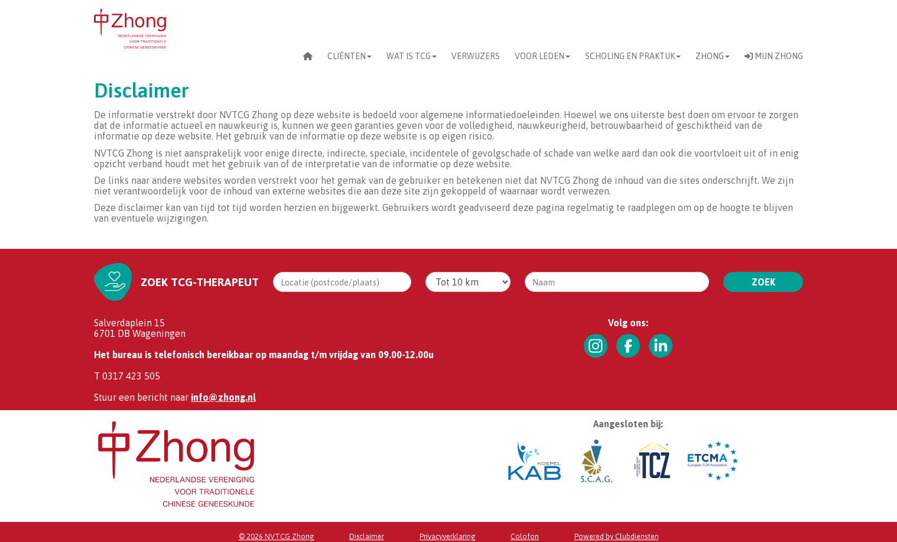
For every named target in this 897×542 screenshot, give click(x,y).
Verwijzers (475, 56)
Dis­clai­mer (366, 536)
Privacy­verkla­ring (448, 536)
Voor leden (542, 56)
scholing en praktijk (633, 56)
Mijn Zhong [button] (774, 56)
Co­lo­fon (525, 536)
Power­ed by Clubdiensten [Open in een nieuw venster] (616, 536)
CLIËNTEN (349, 56)
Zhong (713, 56)
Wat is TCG (411, 56)
